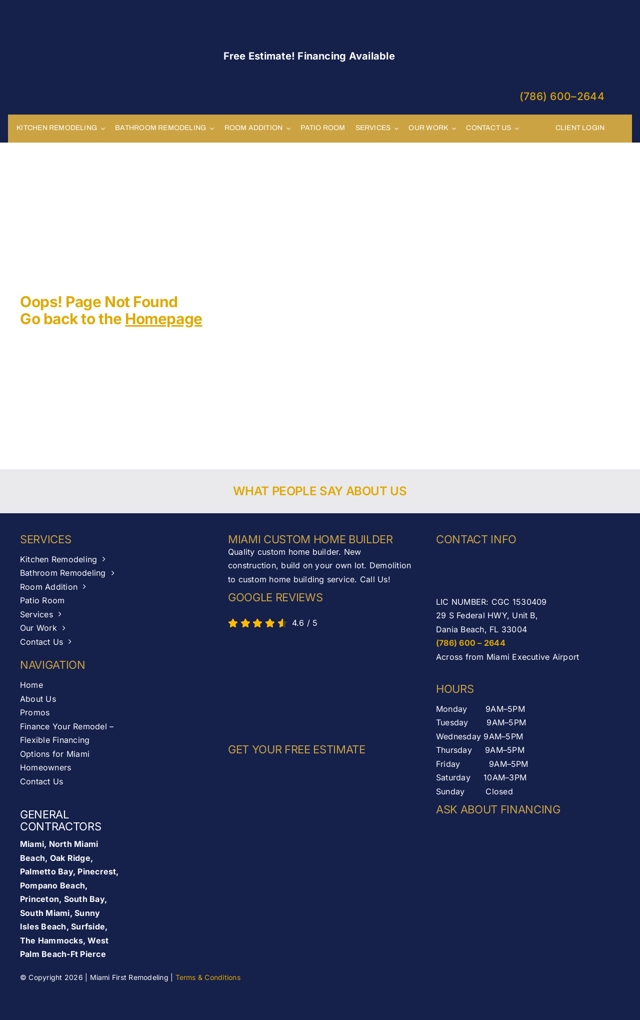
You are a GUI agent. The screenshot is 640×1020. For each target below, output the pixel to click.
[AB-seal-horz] (273, 683)
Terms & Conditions (208, 977)
